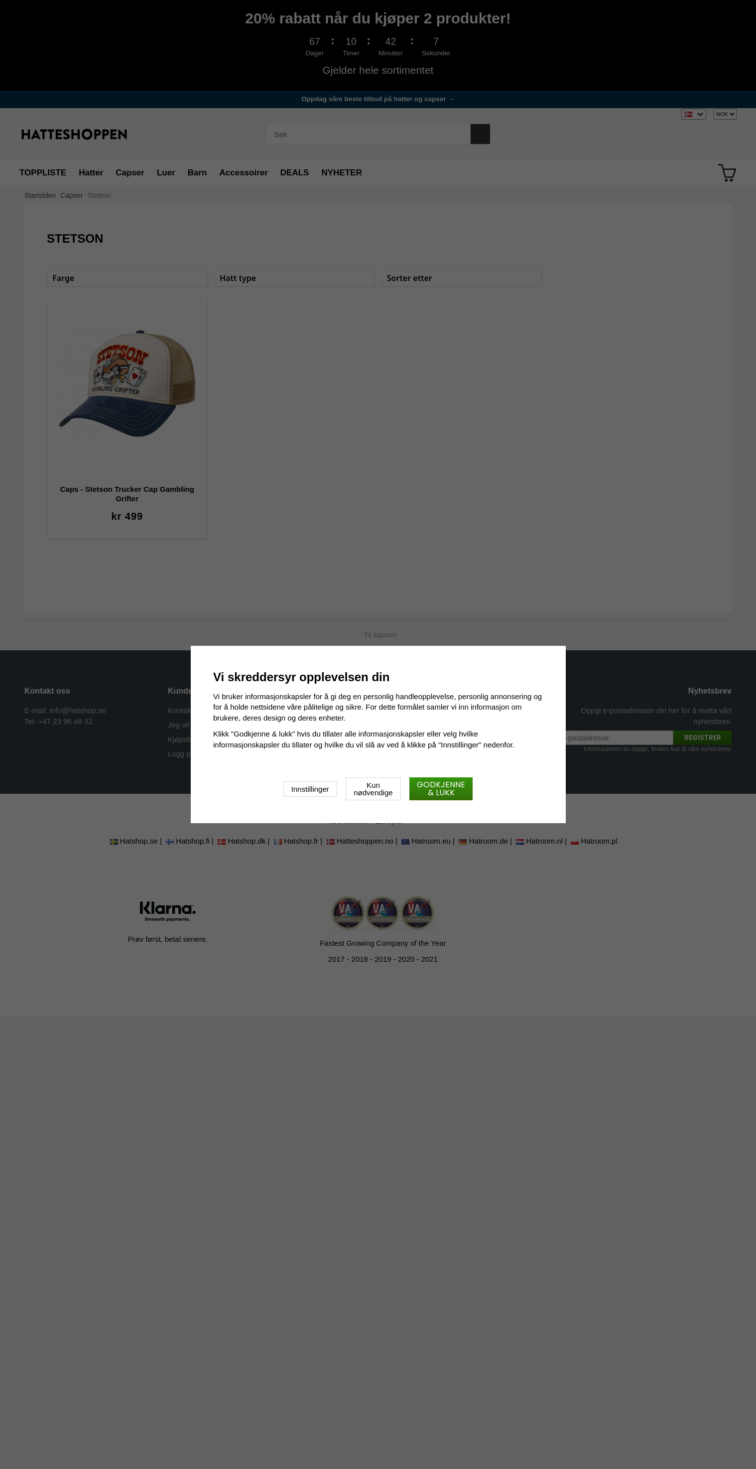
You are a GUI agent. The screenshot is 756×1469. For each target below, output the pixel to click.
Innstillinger (310, 789)
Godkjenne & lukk (441, 788)
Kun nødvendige (373, 789)
